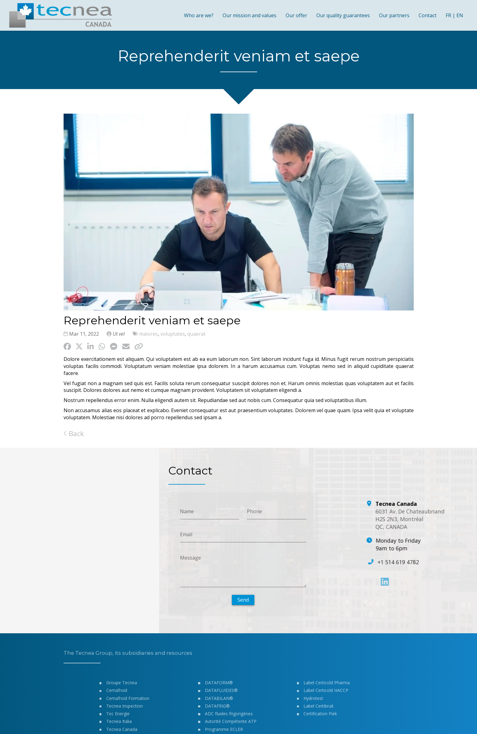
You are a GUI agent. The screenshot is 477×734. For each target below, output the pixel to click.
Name (187, 511)
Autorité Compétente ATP (230, 724)
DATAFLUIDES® (221, 693)
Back (74, 433)
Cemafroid (116, 693)
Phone (254, 511)
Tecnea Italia (118, 724)
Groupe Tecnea (121, 685)
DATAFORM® (219, 685)
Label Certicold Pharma (326, 685)
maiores (148, 333)
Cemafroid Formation (127, 701)
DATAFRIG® (217, 709)
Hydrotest (313, 701)
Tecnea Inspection (124, 709)
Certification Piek (320, 716)
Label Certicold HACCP (325, 693)
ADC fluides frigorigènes (229, 716)
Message (190, 557)
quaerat (196, 333)
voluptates (172, 333)
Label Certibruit (318, 709)
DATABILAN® (219, 701)
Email (186, 534)
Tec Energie (117, 716)
